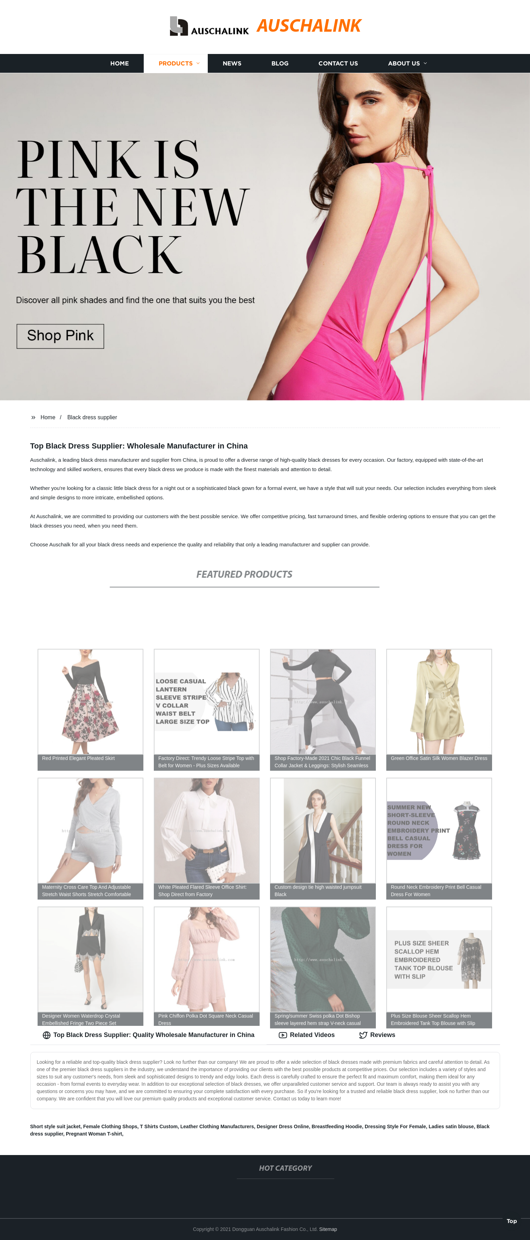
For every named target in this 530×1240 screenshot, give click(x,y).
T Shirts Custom (158, 1126)
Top (512, 1221)
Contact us (338, 63)
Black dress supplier (92, 417)
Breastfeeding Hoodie (337, 1126)
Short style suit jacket (55, 1126)
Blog (279, 63)
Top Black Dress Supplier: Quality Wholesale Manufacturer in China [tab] (148, 1035)
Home (119, 63)
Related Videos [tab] (307, 1035)
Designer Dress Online (283, 1126)
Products (176, 63)
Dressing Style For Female (395, 1126)
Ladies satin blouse (451, 1126)
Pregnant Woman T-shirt (94, 1134)
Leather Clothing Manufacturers (217, 1126)
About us (404, 63)
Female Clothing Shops (110, 1126)
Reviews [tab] (377, 1035)
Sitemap (328, 1229)
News (232, 63)
